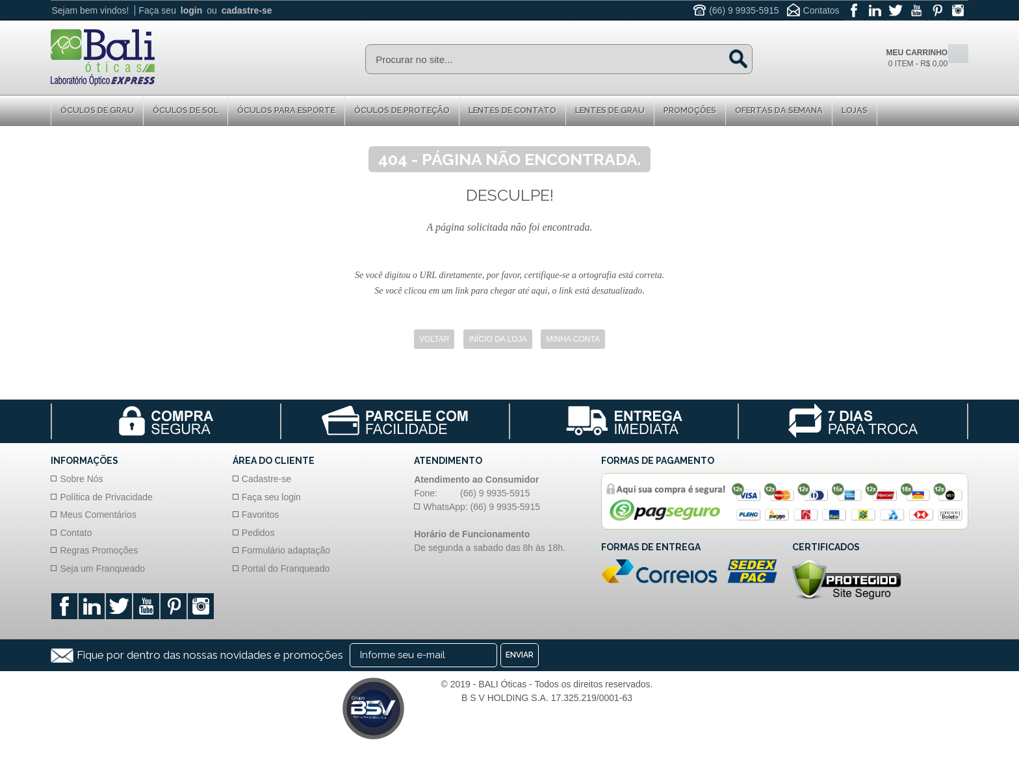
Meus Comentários (98, 514)
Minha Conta (572, 339)
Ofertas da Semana (779, 110)
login (191, 10)
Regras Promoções (99, 550)
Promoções (690, 110)
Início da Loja (497, 339)
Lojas (855, 110)
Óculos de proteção (402, 110)
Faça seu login (271, 497)
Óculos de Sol (185, 110)
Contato (76, 533)
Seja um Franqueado (102, 568)
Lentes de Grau (610, 110)
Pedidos (258, 533)
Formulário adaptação (286, 550)
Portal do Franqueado (285, 568)
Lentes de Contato (512, 110)
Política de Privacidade (106, 497)
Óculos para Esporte (286, 110)
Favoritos (260, 514)
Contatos (821, 10)
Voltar (434, 339)
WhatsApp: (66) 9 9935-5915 (481, 507)
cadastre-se (247, 10)
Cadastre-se (266, 479)
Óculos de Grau (97, 110)
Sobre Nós (81, 479)
